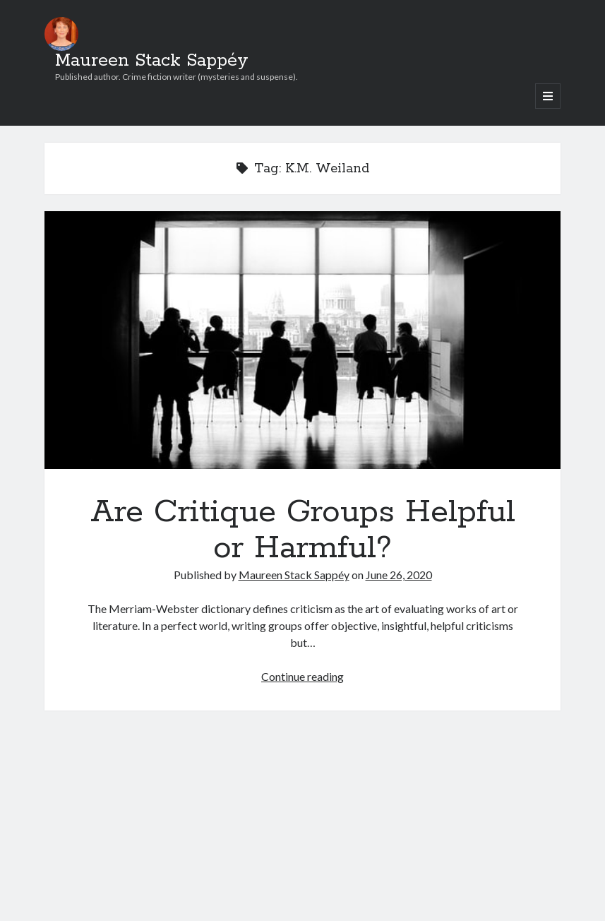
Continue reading (302, 676)
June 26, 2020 (399, 574)
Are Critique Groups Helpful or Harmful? (302, 340)
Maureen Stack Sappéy (151, 60)
